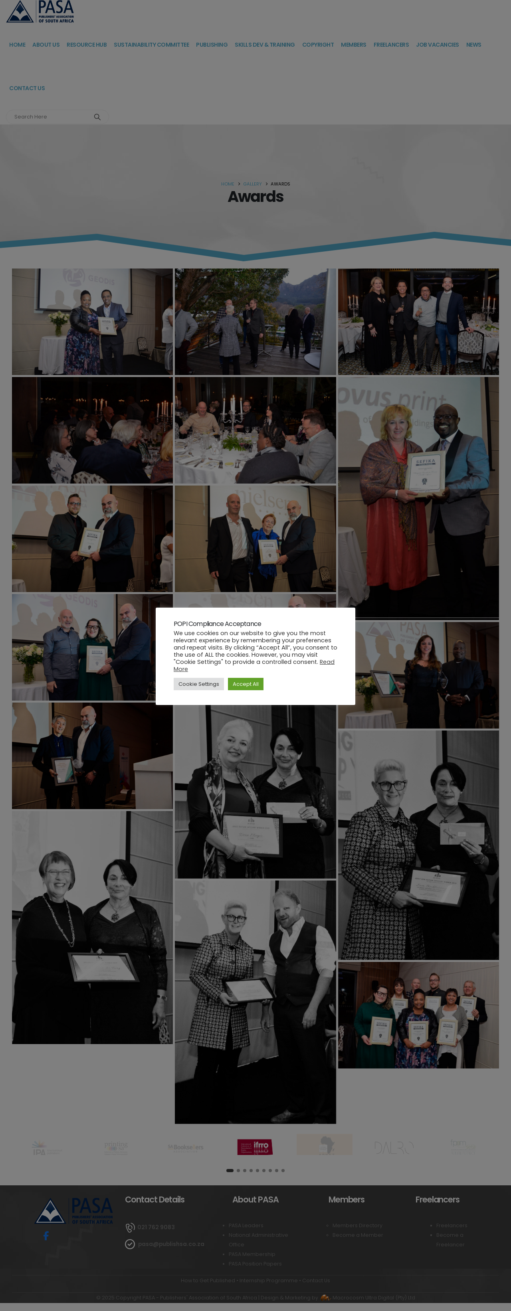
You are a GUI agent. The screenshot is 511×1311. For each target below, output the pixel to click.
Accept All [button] (246, 684)
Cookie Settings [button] (198, 684)
